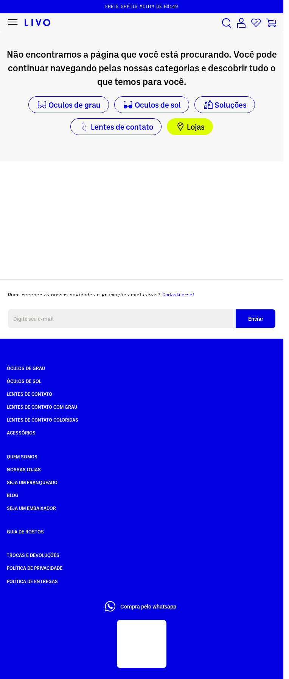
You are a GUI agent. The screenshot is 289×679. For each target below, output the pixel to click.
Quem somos (22, 456)
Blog (13, 495)
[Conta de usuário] (241, 23)
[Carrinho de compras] (271, 23)
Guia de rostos (25, 531)
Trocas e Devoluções (33, 555)
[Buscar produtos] (227, 23)
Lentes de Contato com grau (42, 407)
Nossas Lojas (24, 469)
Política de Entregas (32, 581)
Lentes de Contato (29, 394)
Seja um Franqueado (32, 482)
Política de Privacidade (34, 568)
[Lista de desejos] (256, 23)
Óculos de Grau (26, 368)
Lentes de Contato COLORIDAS (42, 420)
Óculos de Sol (24, 381)
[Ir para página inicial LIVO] (38, 22)
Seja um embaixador (31, 508)
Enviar (255, 318)
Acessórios (21, 433)
